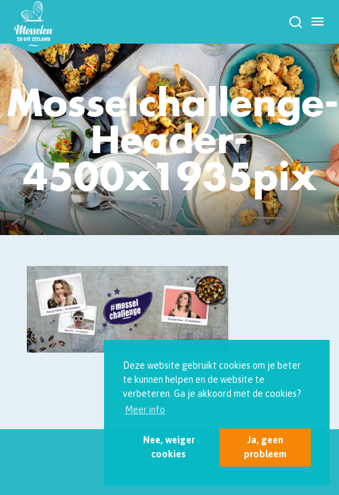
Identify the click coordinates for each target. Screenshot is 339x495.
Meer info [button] (145, 409)
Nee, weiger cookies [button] (169, 447)
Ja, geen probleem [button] (265, 447)
